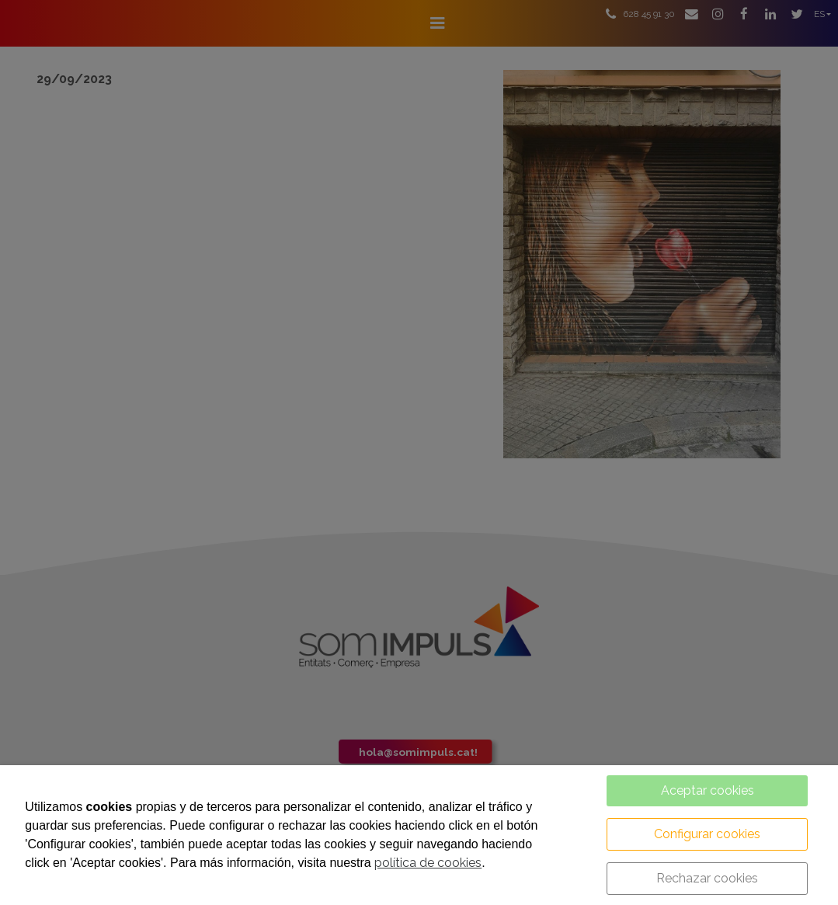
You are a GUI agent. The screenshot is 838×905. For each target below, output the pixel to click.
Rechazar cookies (707, 878)
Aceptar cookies (707, 790)
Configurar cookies (707, 834)
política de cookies (428, 862)
